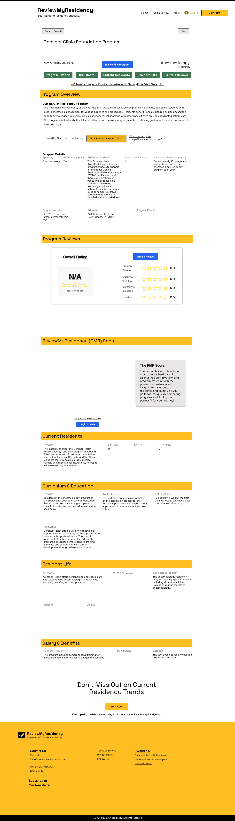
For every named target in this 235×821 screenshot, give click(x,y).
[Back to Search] (53, 31)
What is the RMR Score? (87, 418)
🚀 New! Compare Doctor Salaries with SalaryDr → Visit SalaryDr (117, 84)
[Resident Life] (147, 75)
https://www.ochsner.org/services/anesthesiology (55, 217)
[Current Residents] (116, 75)
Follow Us (103, 758)
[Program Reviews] (58, 75)
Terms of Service (106, 750)
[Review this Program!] (117, 64)
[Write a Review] (145, 256)
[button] (214, 13)
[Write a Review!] (176, 75)
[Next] (183, 31)
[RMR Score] (87, 75)
